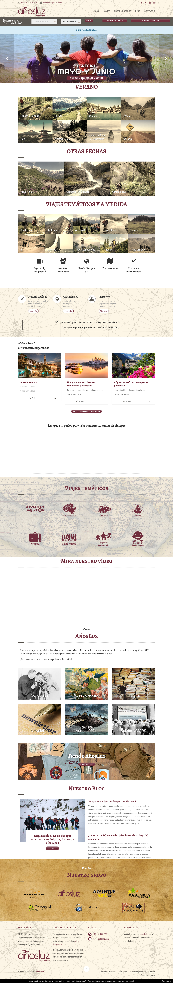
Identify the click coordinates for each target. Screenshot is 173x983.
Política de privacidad (138, 972)
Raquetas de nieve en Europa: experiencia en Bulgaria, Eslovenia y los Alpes (52, 839)
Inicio (97, 11)
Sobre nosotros (122, 11)
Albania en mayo (29, 382)
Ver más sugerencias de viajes (86, 411)
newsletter (144, 934)
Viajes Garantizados (115, 20)
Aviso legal (123, 972)
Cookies (152, 972)
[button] (7, 58)
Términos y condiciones (108, 972)
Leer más (52, 848)
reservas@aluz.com (52, 2)
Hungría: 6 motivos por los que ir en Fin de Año (112, 801)
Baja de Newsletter (148, 975)
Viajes (107, 11)
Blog (137, 11)
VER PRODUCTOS (86, 764)
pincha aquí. (129, 981)
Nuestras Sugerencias (150, 20)
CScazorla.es (39, 972)
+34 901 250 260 (29, 2)
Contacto (149, 11)
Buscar (89, 20)
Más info (33, 311)
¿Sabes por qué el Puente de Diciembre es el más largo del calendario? (118, 837)
